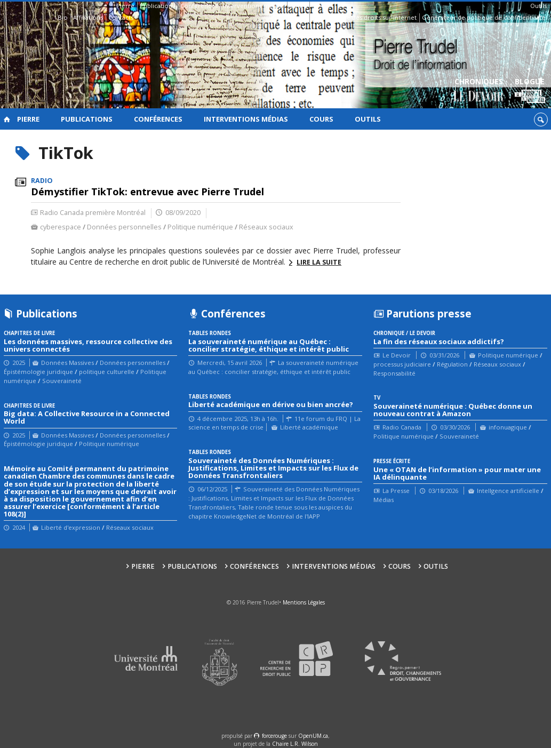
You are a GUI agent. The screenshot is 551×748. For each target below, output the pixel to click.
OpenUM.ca (313, 735)
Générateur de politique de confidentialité (484, 17)
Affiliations (88, 17)
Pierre (125, 6)
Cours (298, 6)
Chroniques (478, 91)
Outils (538, 6)
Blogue (530, 91)
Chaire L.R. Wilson (295, 743)
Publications (157, 6)
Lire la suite (319, 262)
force (274, 735)
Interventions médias (253, 6)
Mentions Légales (304, 602)
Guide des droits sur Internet (375, 17)
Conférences (199, 6)
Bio (63, 17)
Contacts (120, 17)
